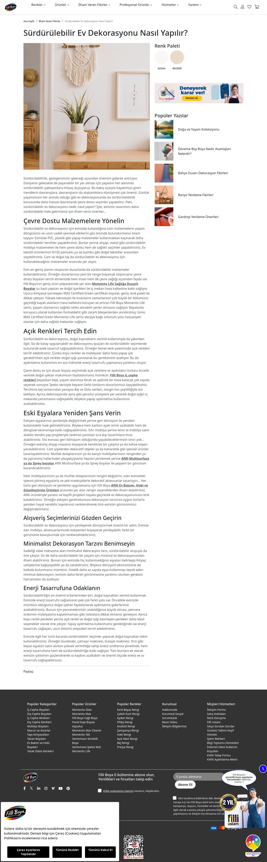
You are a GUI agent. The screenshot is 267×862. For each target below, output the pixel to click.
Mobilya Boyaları (38, 726)
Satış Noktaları (216, 714)
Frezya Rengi (125, 747)
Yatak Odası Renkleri (40, 751)
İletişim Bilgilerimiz (174, 726)
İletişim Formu (216, 710)
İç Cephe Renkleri (38, 718)
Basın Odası (169, 722)
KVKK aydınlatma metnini (118, 791)
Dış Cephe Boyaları (39, 714)
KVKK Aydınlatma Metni (222, 759)
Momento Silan (82, 710)
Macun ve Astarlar (38, 730)
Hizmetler (169, 5)
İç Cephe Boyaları (38, 710)
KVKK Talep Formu (219, 755)
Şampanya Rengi (128, 730)
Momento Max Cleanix (86, 730)
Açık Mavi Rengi (127, 739)
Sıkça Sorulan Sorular (220, 726)
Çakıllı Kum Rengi (128, 714)
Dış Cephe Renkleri (39, 722)
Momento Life (81, 751)
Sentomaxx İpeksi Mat (86, 747)
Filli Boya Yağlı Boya (84, 718)
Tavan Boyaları (36, 739)
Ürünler (60, 5)
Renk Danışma (216, 718)
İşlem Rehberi (216, 739)
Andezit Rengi (126, 726)
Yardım (193, 5)
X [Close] (263, 769)
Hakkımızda (169, 710)
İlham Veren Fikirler (92, 5)
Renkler (37, 5)
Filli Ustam (213, 722)
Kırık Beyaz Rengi (128, 710)
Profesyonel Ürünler (134, 5)
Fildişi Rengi (125, 722)
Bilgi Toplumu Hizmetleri (223, 743)
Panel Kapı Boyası (83, 722)
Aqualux (77, 726)
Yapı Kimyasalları (38, 734)
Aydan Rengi (125, 718)
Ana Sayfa (28, 21)
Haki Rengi (124, 734)
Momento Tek (81, 734)
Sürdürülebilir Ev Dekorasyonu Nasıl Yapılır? (89, 21)
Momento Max (81, 714)
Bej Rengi (123, 743)
